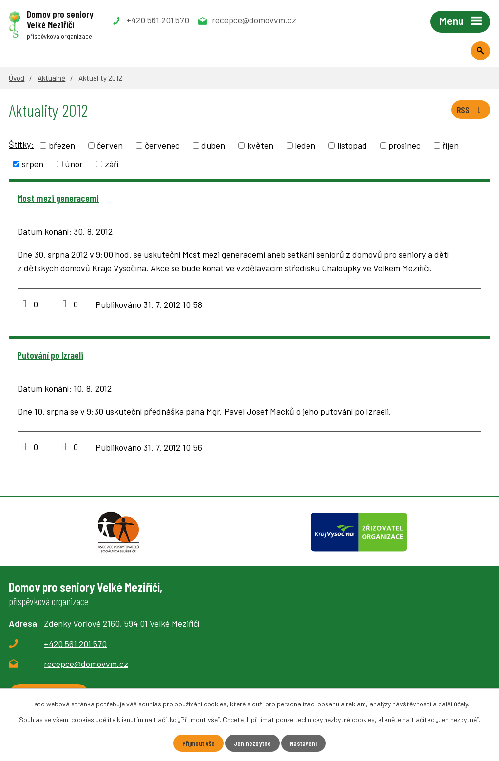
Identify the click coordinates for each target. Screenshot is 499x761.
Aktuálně (51, 78)
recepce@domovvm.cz (86, 663)
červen (109, 145)
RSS (471, 109)
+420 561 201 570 (75, 643)
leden (305, 145)
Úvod (16, 78)
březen (62, 145)
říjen (450, 145)
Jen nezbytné (252, 743)
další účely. (453, 704)
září (111, 163)
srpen (32, 163)
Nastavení (303, 743)
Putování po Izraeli (50, 355)
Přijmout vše (198, 743)
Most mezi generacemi (58, 198)
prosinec (404, 145)
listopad (352, 145)
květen (260, 145)
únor (74, 163)
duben (213, 145)
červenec (162, 145)
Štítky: (21, 144)
